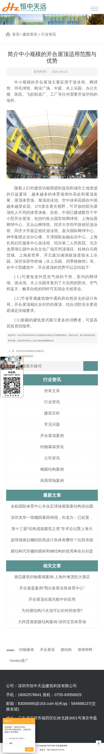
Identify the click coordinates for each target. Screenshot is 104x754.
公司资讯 (52, 458)
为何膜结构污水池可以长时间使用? (52, 610)
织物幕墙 (26, 650)
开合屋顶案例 (52, 435)
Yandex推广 (18, 661)
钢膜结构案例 (52, 469)
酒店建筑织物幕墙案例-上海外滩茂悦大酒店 (52, 577)
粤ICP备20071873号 (55, 750)
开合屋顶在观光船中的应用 (52, 599)
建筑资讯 (30, 34)
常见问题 (52, 424)
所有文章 (52, 391)
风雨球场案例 (52, 480)
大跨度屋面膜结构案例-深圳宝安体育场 (52, 622)
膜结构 (66, 650)
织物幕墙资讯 (52, 447)
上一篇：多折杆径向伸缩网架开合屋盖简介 (27, 351)
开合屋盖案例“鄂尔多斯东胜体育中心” (52, 588)
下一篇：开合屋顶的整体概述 (21, 356)
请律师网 (85, 650)
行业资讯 (48, 34)
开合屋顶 (47, 650)
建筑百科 (52, 413)
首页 (16, 34)
